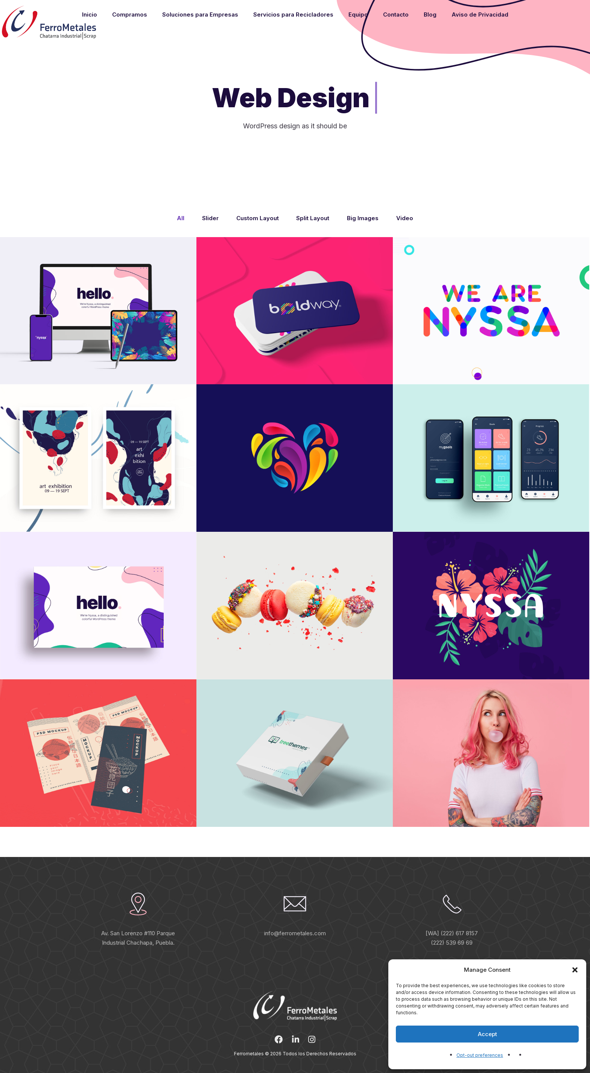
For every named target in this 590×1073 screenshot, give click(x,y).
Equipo (358, 14)
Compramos (129, 14)
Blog (430, 14)
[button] (575, 970)
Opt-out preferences (479, 1055)
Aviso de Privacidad (480, 14)
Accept (487, 1034)
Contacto (396, 14)
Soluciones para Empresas (200, 14)
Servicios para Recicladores (293, 14)
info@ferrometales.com (295, 933)
